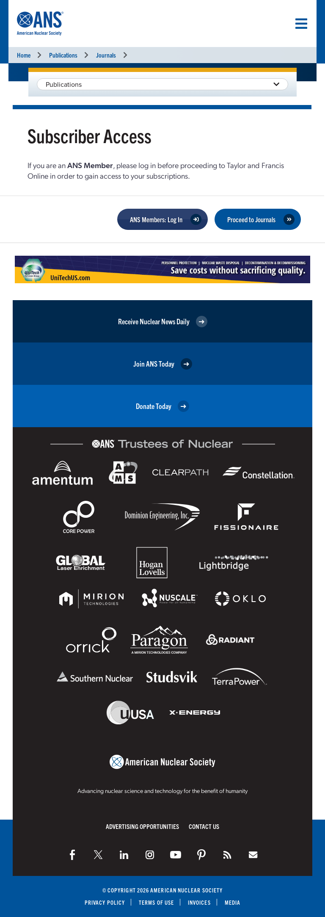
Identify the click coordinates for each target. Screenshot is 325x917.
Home (23, 55)
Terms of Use (156, 902)
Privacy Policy (105, 902)
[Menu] (301, 23)
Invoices (199, 902)
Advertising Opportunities (142, 826)
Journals (106, 55)
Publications (63, 55)
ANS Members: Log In (156, 219)
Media (232, 902)
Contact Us (204, 826)
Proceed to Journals (251, 219)
